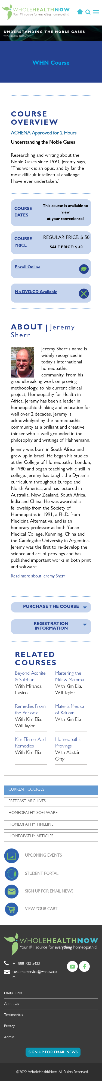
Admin (9, 1037)
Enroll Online (27, 268)
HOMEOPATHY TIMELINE (30, 825)
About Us (11, 1004)
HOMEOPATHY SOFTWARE (32, 813)
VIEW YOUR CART (41, 909)
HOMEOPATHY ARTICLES (30, 837)
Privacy (9, 1026)
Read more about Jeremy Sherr (38, 576)
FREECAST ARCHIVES (27, 802)
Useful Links (13, 993)
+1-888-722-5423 (26, 964)
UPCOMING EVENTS (43, 856)
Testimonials (13, 1015)
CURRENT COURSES (26, 790)
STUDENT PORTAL (41, 874)
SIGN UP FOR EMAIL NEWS (49, 892)
